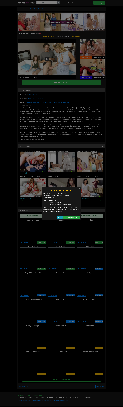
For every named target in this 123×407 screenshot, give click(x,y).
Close (60, 217)
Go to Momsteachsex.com (71, 217)
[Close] (79, 188)
